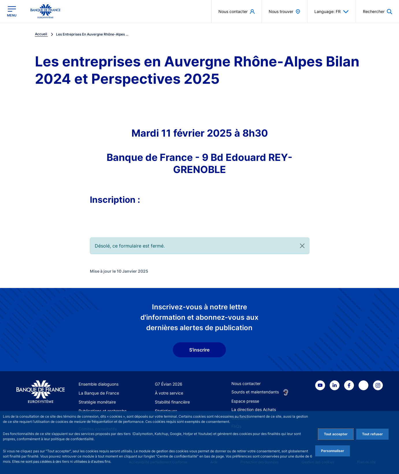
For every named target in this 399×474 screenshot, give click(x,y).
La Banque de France (99, 393)
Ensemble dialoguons (98, 384)
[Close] (302, 246)
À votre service (169, 393)
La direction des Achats (253, 409)
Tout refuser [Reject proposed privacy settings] (372, 434)
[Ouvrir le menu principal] (11, 11)
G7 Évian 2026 (168, 384)
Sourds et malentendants (255, 391)
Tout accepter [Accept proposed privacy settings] (336, 434)
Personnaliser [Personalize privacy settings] (332, 451)
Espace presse (245, 401)
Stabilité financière (172, 401)
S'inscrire (199, 350)
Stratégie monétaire (97, 401)
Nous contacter (246, 383)
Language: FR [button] (331, 11)
